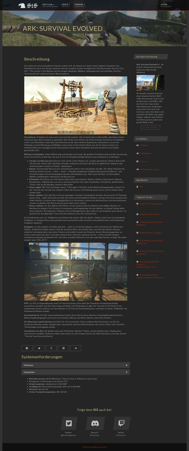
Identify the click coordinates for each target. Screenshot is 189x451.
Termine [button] (80, 5)
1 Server (144, 161)
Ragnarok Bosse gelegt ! (151, 233)
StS (95, 410)
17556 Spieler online (149, 169)
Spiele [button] (66, 5)
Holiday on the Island (149, 214)
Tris (141, 186)
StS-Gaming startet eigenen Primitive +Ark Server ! (150, 277)
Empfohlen (76, 372)
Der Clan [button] (50, 5)
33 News (144, 145)
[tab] (75, 365)
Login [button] (166, 5)
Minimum (76, 365)
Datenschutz (88, 447)
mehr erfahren (150, 127)
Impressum (101, 447)
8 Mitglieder (145, 153)
